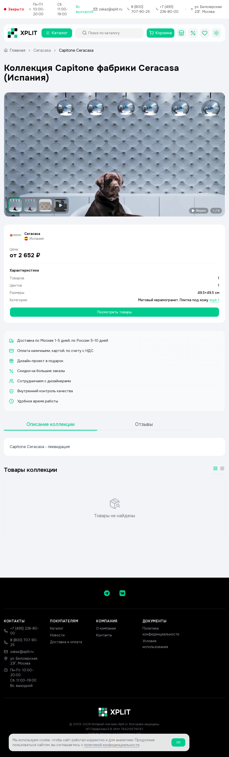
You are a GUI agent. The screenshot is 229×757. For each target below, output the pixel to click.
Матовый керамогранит (158, 300)
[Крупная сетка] (215, 468)
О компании (106, 628)
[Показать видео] (60, 205)
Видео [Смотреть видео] (198, 211)
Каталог (56, 628)
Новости (57, 635)
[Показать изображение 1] (15, 205)
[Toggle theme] (216, 33)
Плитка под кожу (194, 300)
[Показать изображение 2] (30, 205)
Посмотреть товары (114, 312)
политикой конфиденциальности (111, 746)
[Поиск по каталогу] (114, 33)
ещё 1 (214, 300)
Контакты (104, 635)
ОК (178, 744)
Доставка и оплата (66, 642)
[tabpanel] (114, 447)
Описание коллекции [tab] (50, 424)
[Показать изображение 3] (45, 205)
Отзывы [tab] (144, 424)
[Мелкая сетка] (222, 468)
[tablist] (97, 424)
